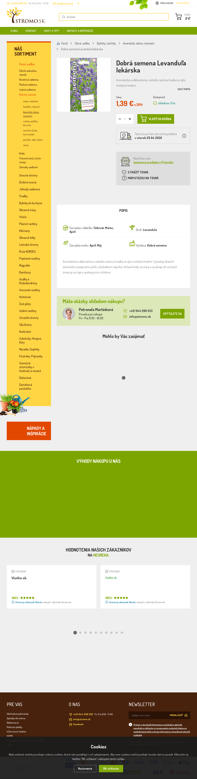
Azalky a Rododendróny (28, 281)
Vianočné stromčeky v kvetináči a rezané (30, 367)
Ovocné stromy (28, 175)
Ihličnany (24, 231)
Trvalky (23, 196)
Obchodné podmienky (18, 713)
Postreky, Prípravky (31, 356)
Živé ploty (25, 304)
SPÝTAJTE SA (172, 314)
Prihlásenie (167, 3)
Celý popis (184, 89)
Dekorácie (25, 378)
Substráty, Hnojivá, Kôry (30, 340)
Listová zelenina (27, 89)
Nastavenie (85, 768)
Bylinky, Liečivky (27, 94)
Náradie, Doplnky (29, 349)
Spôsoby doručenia (16, 718)
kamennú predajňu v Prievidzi (153, 162)
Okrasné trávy (27, 210)
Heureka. (101, 555)
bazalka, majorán (31, 106)
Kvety (22, 153)
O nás (14, 31)
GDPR (10, 735)
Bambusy (25, 272)
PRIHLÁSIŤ (176, 715)
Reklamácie (13, 722)
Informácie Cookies (16, 731)
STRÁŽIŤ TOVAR (138, 172)
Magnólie (24, 265)
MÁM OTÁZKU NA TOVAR (143, 178)
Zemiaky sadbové (28, 167)
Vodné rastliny (27, 311)
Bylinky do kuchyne (30, 203)
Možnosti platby (14, 727)
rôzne (25, 145)
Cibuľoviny (25, 325)
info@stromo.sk (65, 3)
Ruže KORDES (27, 251)
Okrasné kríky (27, 238)
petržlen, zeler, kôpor (33, 139)
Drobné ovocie (28, 182)
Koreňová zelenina (28, 79)
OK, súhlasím (111, 768)
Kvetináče (25, 331)
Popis (123, 210)
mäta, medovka (30, 101)
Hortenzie (25, 297)
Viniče (23, 217)
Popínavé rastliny (29, 258)
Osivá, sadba (26, 64)
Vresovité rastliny (29, 290)
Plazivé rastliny (28, 224)
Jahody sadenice (29, 189)
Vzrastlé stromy (28, 318)
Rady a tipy (51, 31)
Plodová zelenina (28, 84)
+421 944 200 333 (138, 311)
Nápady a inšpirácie (80, 31)
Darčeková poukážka (25, 386)
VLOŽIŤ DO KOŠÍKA (155, 118)
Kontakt (31, 31)
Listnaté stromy (28, 245)
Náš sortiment (25, 51)
